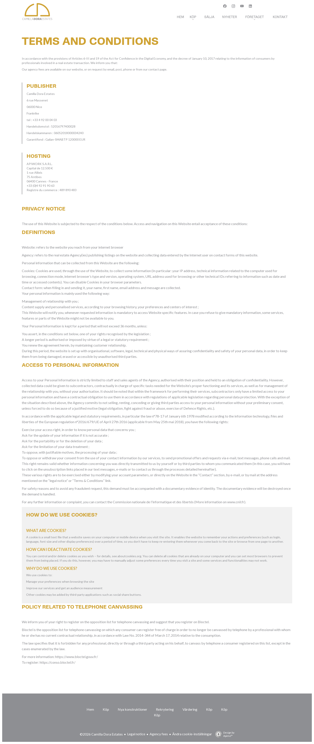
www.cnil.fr (235, 502)
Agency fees (159, 734)
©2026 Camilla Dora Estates (101, 734)
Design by (223, 734)
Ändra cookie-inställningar (192, 734)
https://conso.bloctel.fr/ (57, 662)
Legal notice (136, 734)
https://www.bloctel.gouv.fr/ (76, 657)
